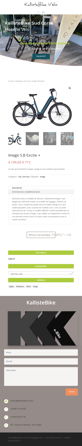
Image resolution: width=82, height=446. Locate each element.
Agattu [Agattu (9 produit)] (11, 286)
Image (42, 176)
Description (17, 188)
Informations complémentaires (26, 192)
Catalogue (18, 81)
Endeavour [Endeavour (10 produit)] (20, 286)
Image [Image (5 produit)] (35, 286)
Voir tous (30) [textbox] (40, 274)
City (19, 176)
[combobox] (41, 273)
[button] (70, 88)
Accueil (10, 81)
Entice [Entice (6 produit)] (28, 286)
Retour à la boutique (39, 235)
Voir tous (27, 81)
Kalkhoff (11, 259)
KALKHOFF (41, 56)
